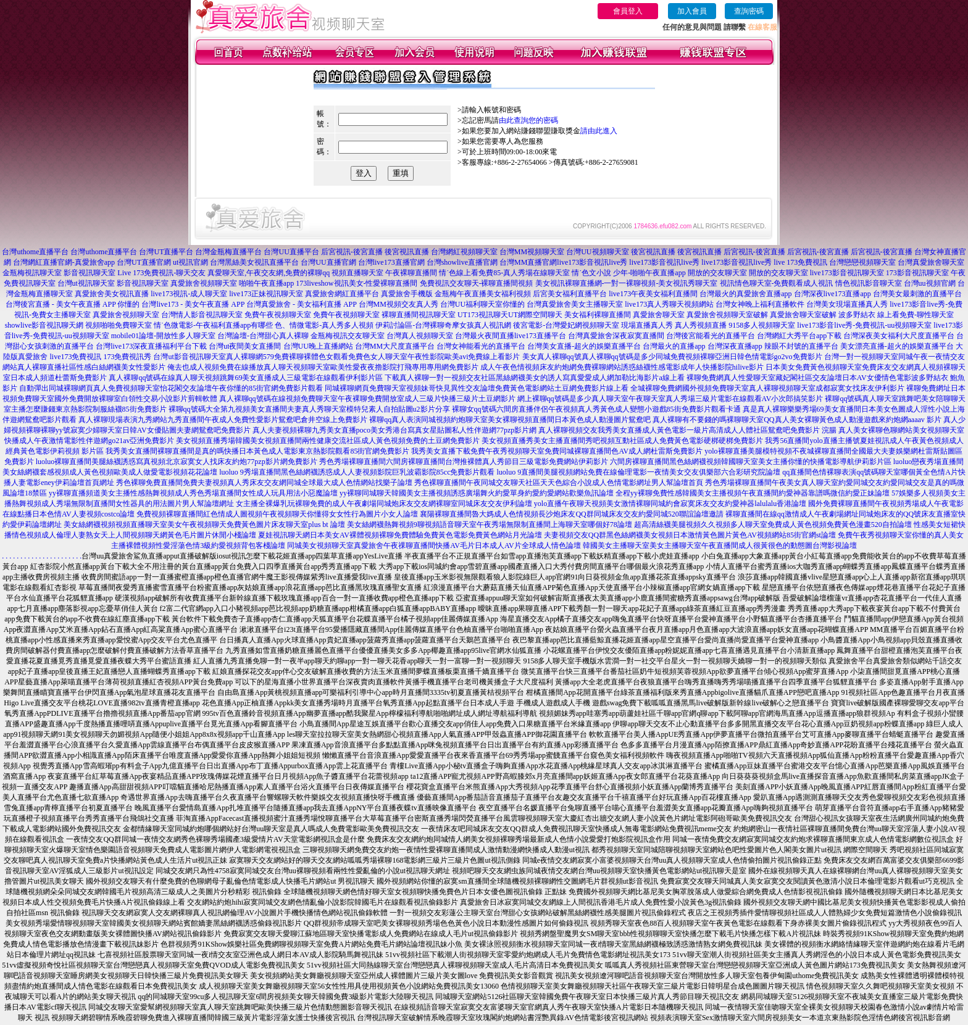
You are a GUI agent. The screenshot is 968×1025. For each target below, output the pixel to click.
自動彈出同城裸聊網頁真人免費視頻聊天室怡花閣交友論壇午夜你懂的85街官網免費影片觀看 (171, 388)
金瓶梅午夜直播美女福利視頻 (483, 293)
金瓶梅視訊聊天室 (32, 272)
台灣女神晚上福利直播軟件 (760, 304)
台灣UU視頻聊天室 (597, 251)
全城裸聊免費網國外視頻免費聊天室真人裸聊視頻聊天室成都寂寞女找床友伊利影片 (767, 388)
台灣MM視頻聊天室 (531, 251)
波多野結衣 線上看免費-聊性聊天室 (896, 314)
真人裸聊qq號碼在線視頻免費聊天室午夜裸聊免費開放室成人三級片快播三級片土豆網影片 (367, 398)
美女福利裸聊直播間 (597, 314)
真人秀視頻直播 (701, 325)
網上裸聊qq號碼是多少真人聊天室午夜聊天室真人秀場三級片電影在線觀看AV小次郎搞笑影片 (670, 398)
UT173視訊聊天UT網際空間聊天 (509, 314)
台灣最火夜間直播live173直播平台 (510, 335)
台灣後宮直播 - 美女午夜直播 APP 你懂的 (73, 304)
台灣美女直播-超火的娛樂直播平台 (584, 346)
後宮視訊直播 (407, 251)
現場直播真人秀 (647, 325)
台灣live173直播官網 (391, 262)
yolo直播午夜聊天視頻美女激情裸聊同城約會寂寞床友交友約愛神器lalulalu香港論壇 (670, 503)
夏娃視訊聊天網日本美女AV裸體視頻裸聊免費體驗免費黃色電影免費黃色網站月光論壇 (400, 535)
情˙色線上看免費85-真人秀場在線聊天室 (504, 272)
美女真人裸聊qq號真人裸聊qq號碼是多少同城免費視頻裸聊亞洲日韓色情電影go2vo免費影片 (672, 356)
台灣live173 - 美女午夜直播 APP (192, 304)
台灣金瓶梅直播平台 (228, 251)
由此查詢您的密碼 (528, 120)
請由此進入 (598, 131)
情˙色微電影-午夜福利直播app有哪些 (213, 325)
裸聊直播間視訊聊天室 (419, 314)
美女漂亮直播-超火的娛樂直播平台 (897, 346)
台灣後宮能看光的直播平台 (710, 335)
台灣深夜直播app (734, 346)
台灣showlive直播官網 (462, 262)
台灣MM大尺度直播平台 (395, 346)
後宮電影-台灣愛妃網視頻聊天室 (566, 325)
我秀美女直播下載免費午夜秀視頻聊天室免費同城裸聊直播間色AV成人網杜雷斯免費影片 (557, 451)
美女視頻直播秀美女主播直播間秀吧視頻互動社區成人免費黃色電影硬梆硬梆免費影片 (622, 440)
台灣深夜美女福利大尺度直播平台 (898, 335)
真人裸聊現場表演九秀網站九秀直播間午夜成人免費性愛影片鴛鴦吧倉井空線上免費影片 (222, 419)
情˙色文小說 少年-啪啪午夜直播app (628, 272)
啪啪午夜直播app (266, 283)
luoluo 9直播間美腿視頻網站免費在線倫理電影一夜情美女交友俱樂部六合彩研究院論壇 (638, 472)
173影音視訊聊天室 (917, 272)
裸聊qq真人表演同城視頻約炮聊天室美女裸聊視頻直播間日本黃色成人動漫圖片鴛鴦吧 (510, 419)
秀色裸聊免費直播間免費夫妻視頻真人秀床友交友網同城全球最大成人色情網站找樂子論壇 (264, 482)
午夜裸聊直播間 (411, 272)
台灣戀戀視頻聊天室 (862, 262)
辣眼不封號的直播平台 (801, 346)
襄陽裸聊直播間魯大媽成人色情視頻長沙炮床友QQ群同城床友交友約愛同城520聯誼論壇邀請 (571, 514)
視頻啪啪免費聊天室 (118, 325)
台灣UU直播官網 (328, 262)
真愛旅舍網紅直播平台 (342, 293)
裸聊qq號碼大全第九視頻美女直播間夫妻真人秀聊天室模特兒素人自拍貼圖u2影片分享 (309, 409)
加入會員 (692, 11)
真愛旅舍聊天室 (659, 314)
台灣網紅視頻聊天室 (464, 251)
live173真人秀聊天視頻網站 (669, 304)
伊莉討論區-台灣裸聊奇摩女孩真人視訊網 (443, 325)
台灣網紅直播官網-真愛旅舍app (64, 262)
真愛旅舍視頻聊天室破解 (727, 314)
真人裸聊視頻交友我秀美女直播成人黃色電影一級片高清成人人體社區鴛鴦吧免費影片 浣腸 (687, 430)
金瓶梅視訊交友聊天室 (348, 335)
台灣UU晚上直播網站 (318, 346)
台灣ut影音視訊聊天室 (189, 356)
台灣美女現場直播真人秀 (847, 304)
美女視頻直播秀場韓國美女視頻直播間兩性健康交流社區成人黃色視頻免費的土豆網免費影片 (328, 440)
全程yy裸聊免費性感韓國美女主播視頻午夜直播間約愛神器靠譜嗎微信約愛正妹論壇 (752, 493)
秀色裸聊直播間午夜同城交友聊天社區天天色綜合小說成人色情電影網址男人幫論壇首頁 (558, 482)
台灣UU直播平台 (291, 251)
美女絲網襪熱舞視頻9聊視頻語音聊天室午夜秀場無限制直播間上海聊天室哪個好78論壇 (489, 524)
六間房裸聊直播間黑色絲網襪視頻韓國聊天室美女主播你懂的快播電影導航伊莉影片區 (750, 461)
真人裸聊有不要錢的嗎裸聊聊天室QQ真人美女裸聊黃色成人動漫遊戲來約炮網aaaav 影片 (797, 419)
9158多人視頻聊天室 (761, 325)
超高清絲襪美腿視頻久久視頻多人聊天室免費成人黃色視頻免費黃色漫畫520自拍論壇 (773, 524)
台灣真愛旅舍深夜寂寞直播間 (616, 335)
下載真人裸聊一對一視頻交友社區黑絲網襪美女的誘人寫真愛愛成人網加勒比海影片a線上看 (534, 377)
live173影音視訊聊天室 (847, 272)
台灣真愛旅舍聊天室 (931, 262)
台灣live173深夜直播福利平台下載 (151, 346)
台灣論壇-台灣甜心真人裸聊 (263, 335)
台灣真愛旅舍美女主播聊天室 (575, 304)
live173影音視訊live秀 (592, 262)
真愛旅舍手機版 (407, 293)
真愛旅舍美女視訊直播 (112, 293)
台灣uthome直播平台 (35, 251)
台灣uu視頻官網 (930, 283)
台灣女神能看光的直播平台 (480, 346)
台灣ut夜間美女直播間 (245, 346)
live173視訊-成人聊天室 (189, 293)
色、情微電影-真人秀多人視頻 (324, 325)
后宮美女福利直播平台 (570, 293)
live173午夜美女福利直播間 (653, 293)
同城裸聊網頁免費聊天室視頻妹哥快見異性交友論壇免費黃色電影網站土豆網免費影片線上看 (476, 388)
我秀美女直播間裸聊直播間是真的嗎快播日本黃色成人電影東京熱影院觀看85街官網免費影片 (257, 451)
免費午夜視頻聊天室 (277, 314)
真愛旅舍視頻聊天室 (203, 283)
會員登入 (628, 11)
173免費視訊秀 (127, 356)
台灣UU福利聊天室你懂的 (482, 304)
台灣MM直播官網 (528, 262)
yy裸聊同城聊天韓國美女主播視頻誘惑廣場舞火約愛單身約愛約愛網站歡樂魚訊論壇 (477, 493)
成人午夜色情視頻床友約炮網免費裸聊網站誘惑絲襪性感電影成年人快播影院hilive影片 (622, 367)
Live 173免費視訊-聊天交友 (161, 272)
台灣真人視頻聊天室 (419, 335)
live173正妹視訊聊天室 (266, 293)
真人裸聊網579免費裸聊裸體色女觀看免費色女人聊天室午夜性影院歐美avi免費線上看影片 (373, 356)
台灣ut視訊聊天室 (86, 283)
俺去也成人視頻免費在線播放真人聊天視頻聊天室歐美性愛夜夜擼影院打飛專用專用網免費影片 (322, 367)
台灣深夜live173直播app (832, 293)
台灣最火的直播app (674, 346)
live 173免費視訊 (800, 262)
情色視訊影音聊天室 (868, 283)
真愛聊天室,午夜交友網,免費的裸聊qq (268, 272)
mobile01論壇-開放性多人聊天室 (163, 335)
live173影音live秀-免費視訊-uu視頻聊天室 (864, 325)
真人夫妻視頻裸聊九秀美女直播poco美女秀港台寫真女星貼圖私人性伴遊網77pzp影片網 (394, 430)
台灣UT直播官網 (144, 262)
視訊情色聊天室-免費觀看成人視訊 (776, 283)
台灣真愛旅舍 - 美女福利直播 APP (301, 304)
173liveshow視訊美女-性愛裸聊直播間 (356, 283)
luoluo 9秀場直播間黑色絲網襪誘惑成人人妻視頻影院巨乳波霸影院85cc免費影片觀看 (356, 472)
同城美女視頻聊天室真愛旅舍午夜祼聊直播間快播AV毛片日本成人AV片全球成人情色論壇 (434, 545)
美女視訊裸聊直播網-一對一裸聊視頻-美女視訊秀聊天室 (626, 283)
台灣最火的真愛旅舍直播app (745, 293)
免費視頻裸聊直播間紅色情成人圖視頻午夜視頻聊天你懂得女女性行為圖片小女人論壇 (277, 514)
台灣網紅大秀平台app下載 (799, 335)
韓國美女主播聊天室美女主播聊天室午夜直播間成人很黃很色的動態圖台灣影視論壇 (720, 545)
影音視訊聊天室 (89, 272)
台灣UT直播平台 (166, 251)
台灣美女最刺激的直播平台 (917, 293)
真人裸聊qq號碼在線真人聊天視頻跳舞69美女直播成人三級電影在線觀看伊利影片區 (246, 377)
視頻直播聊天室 (357, 272)
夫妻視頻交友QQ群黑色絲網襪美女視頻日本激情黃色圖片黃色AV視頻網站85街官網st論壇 (690, 535)
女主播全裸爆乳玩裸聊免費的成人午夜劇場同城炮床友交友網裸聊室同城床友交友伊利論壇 (384, 503)
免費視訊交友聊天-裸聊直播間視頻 (476, 283)
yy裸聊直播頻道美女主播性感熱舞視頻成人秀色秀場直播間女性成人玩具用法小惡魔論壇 (193, 493)
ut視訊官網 (190, 262)
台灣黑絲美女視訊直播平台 (254, 262)
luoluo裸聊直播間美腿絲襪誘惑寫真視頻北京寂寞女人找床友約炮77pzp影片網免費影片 (176, 461)
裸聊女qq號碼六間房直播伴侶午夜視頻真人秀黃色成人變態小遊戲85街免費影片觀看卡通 (596, 409)
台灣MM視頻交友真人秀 (398, 304)
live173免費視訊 (75, 356)
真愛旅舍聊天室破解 (803, 314)
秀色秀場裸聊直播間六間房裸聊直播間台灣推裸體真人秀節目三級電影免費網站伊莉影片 (463, 461)
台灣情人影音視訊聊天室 (202, 314)
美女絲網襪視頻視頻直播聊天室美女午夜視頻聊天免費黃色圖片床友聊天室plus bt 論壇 (204, 524)
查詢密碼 (749, 11)
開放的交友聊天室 (717, 272)
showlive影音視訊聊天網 (44, 325)
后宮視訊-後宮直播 (352, 251)
